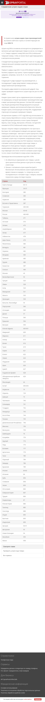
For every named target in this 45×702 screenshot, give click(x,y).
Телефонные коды (7, 660)
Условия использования (9, 688)
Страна (5, 181)
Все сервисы (7, 555)
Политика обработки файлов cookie (13, 693)
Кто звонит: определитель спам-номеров (15, 671)
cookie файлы (27, 699)
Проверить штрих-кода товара (13, 551)
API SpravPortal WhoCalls (9, 679)
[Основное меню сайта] (15, 2)
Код (24, 181)
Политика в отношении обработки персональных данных (20, 690)
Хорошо (38, 699)
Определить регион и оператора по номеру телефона (19, 668)
